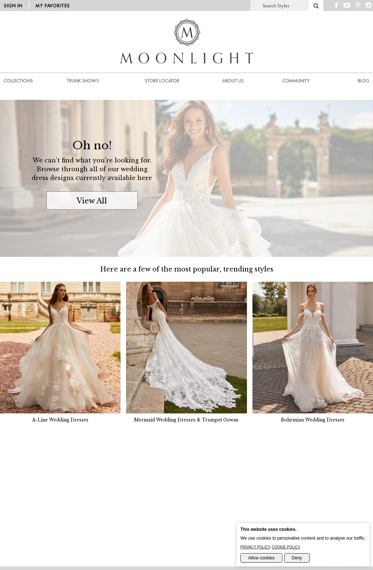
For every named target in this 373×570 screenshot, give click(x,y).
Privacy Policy (255, 547)
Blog (363, 80)
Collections (18, 80)
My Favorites (52, 5)
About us (233, 80)
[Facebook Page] (336, 6)
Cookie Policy (286, 547)
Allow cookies (261, 557)
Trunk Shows (83, 80)
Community (296, 80)
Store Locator (162, 80)
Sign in (13, 5)
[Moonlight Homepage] (186, 73)
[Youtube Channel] (347, 6)
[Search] (316, 5)
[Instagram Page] (368, 6)
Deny (297, 557)
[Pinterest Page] (358, 6)
